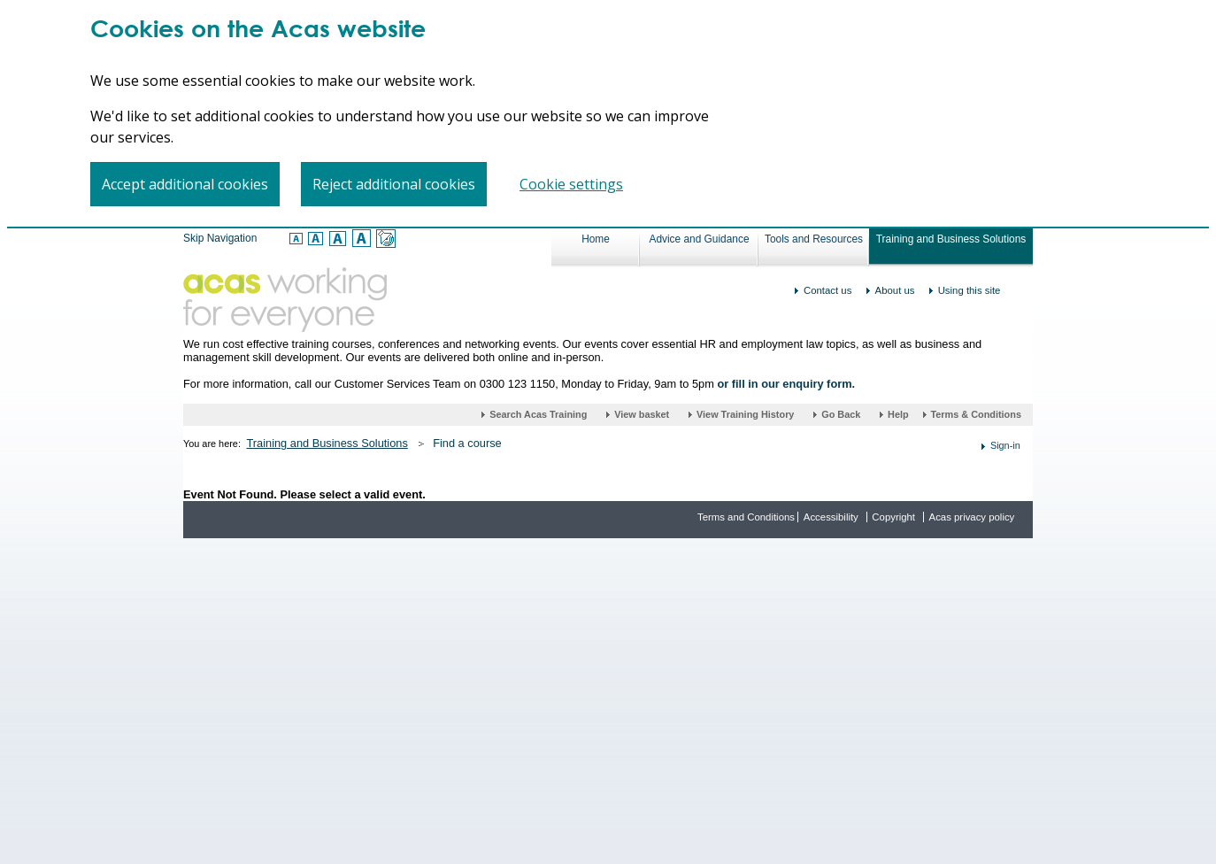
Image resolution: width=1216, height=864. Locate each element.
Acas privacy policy (972, 517)
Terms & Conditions (975, 414)
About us (895, 290)
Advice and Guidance (699, 239)
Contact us (827, 290)
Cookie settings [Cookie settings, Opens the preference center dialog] (571, 184)
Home (595, 239)
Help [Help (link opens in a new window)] (900, 414)
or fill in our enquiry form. (786, 383)
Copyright (893, 517)
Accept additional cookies (185, 184)
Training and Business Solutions (951, 239)
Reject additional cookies (393, 184)
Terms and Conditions (746, 517)
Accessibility (831, 517)
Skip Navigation (220, 238)
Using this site (969, 290)
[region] (608, 114)
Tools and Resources (814, 239)
